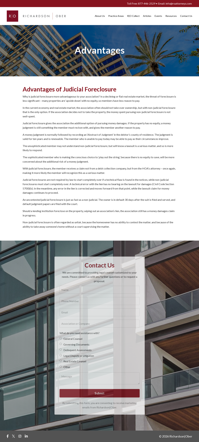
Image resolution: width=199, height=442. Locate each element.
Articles (147, 15)
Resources (171, 15)
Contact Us (186, 15)
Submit (99, 393)
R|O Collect (133, 15)
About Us (100, 15)
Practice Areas (116, 15)
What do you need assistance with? (80, 333)
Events (158, 15)
